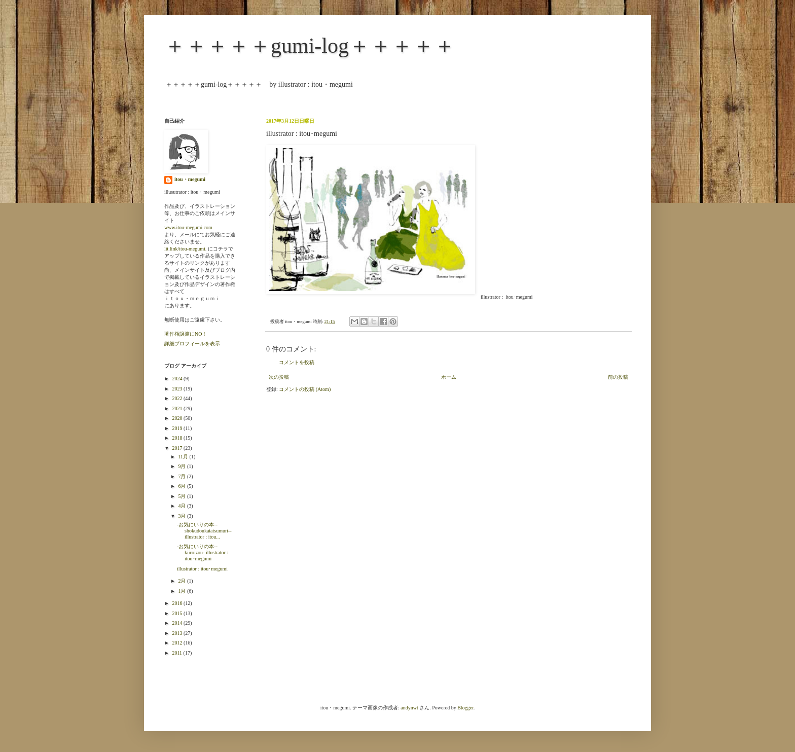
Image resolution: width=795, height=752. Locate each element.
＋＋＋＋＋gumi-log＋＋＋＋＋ (309, 45)
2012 (178, 643)
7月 (182, 476)
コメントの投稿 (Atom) (305, 389)
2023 (178, 388)
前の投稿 (618, 377)
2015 (178, 613)
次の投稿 (279, 377)
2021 (178, 408)
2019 (178, 428)
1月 (182, 591)
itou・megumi (189, 179)
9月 (182, 466)
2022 (178, 398)
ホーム (448, 377)
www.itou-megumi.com (188, 227)
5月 (182, 496)
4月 (182, 506)
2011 (177, 653)
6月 (182, 486)
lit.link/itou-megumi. (185, 249)
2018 (178, 438)
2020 (178, 418)
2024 (178, 378)
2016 (178, 603)
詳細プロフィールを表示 (192, 343)
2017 (178, 448)
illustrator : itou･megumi (202, 568)
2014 (178, 623)
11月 (183, 456)
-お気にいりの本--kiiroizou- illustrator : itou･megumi (202, 552)
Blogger (465, 707)
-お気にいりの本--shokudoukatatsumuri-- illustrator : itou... (204, 531)
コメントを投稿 (296, 362)
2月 (182, 581)
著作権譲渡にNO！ (185, 334)
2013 (178, 633)
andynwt (409, 707)
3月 (182, 516)
